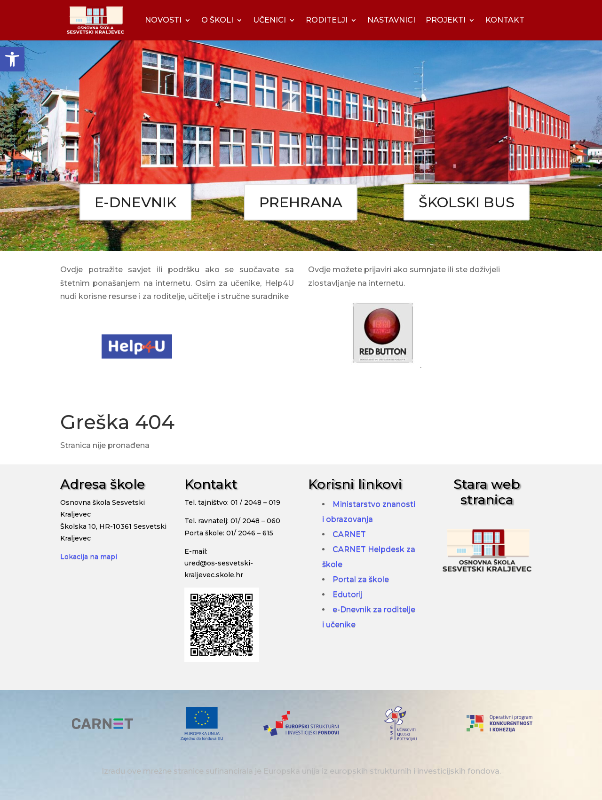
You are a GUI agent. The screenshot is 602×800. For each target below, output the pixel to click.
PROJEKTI (446, 20)
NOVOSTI (163, 20)
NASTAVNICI (391, 20)
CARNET (349, 534)
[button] (12, 59)
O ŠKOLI (217, 20)
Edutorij (348, 594)
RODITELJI (327, 20)
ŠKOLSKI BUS (467, 202)
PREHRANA (300, 202)
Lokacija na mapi (88, 556)
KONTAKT (504, 20)
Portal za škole (361, 579)
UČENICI (269, 20)
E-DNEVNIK (135, 202)
